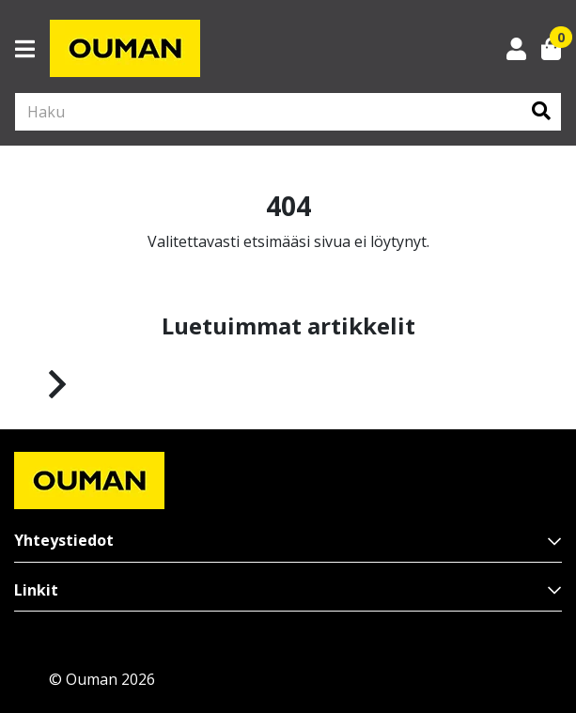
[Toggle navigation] (32, 49)
